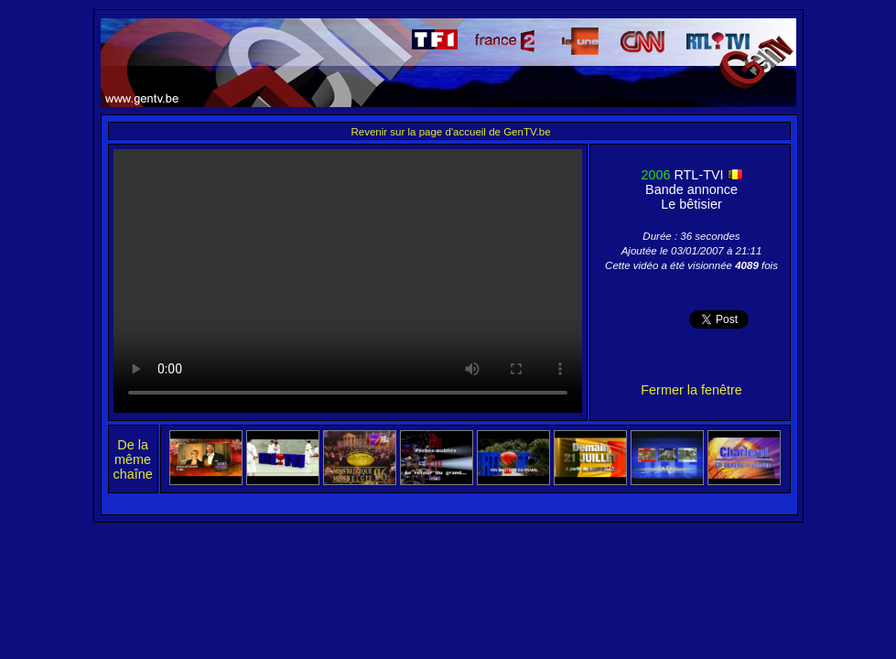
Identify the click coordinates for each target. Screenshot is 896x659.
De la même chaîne (133, 459)
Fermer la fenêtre (691, 390)
